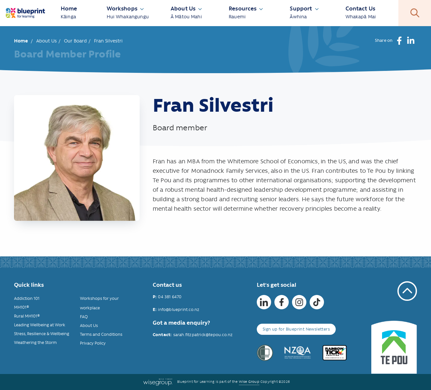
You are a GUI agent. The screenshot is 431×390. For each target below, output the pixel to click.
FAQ (84, 316)
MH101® (21, 307)
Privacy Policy (93, 343)
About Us (46, 41)
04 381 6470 (169, 296)
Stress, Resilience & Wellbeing (41, 333)
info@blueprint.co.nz (178, 309)
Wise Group (249, 382)
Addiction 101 (26, 298)
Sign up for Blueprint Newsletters (296, 329)
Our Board (75, 41)
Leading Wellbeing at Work (39, 324)
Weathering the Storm (35, 342)
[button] (399, 41)
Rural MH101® (27, 316)
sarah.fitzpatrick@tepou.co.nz (203, 334)
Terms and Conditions (101, 334)
